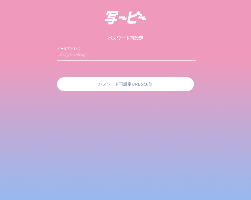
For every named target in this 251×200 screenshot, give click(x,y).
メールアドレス (68, 49)
